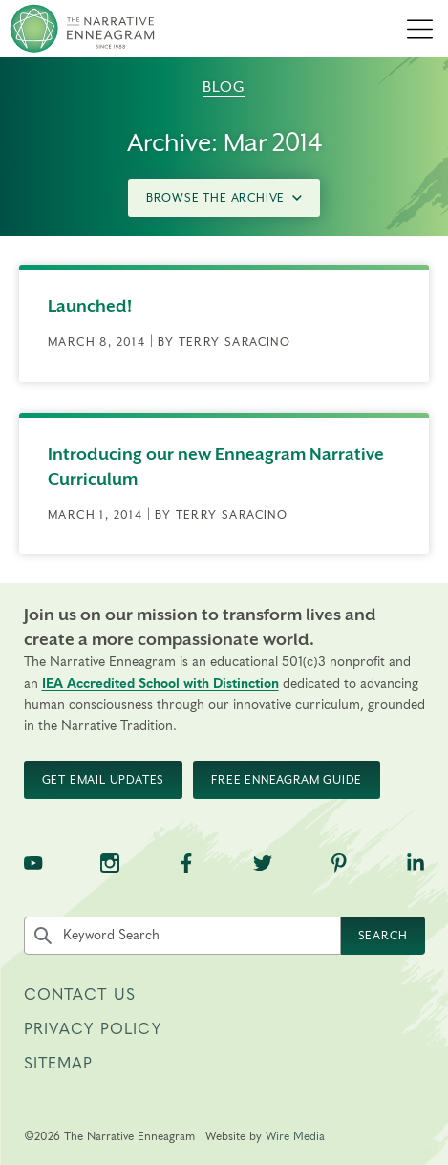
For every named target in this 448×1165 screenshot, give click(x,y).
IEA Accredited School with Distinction (160, 684)
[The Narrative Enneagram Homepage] (82, 28)
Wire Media (295, 1136)
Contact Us (80, 995)
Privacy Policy (92, 1029)
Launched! (90, 305)
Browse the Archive (224, 198)
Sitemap (59, 1063)
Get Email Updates (103, 780)
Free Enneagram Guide (286, 780)
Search (383, 935)
